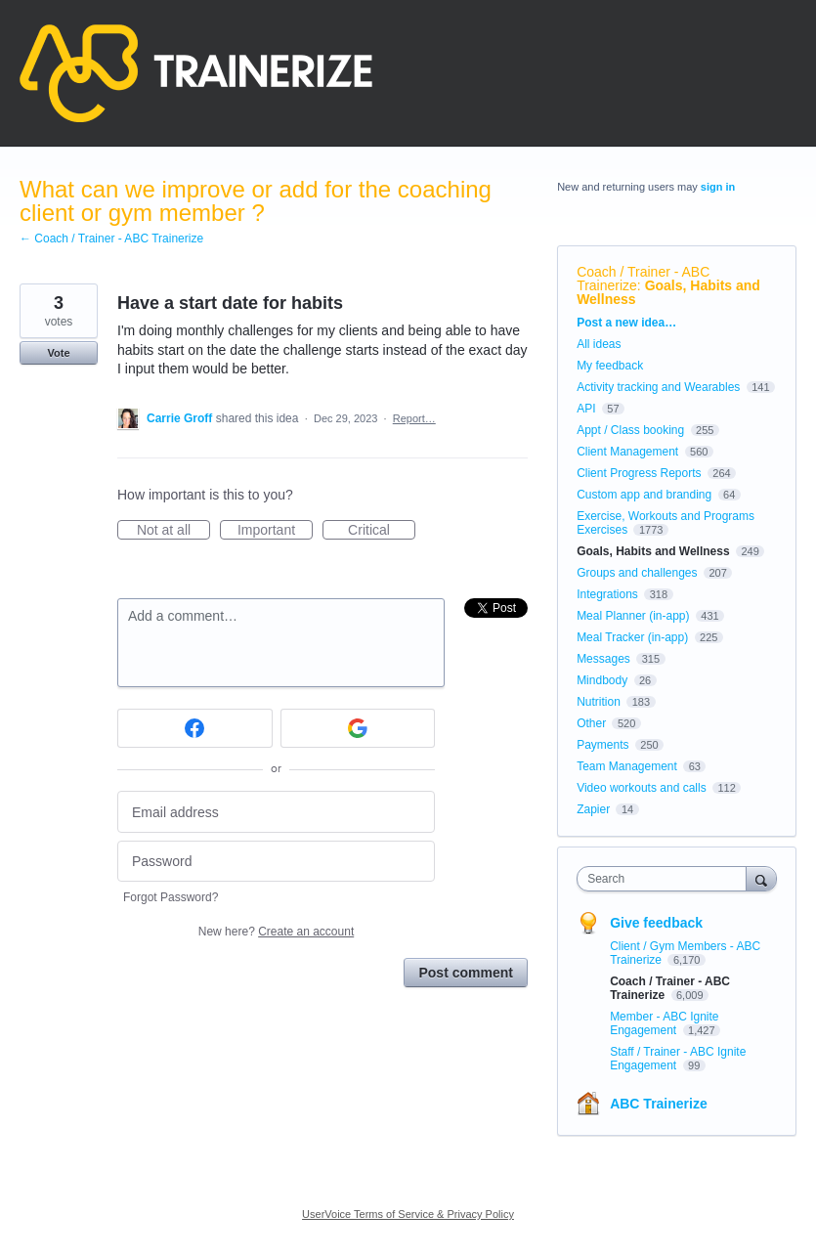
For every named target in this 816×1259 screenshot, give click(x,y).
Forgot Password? (170, 897)
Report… (414, 418)
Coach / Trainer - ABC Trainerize (643, 278)
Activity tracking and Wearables (658, 387)
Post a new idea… (626, 322)
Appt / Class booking (630, 430)
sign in (718, 187)
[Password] (276, 862)
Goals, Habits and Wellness (668, 292)
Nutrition (599, 702)
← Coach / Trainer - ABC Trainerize (111, 238)
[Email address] (276, 812)
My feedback (610, 365)
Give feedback (656, 923)
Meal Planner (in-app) (633, 616)
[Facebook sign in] (195, 728)
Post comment (465, 972)
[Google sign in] (358, 728)
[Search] (761, 878)
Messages (603, 659)
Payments (602, 745)
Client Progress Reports (639, 473)
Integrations (607, 594)
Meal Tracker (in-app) (632, 637)
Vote (58, 353)
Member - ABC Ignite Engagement (664, 1023)
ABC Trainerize (659, 1103)
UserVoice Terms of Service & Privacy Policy (408, 1214)
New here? (276, 931)
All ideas (599, 344)
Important (275, 531)
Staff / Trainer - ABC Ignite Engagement (678, 1058)
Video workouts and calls (642, 788)
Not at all (173, 531)
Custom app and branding (644, 494)
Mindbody (602, 680)
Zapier (593, 809)
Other (591, 723)
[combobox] (665, 879)
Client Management (627, 451)
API (586, 408)
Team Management (627, 766)
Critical (381, 531)
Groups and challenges (637, 573)
